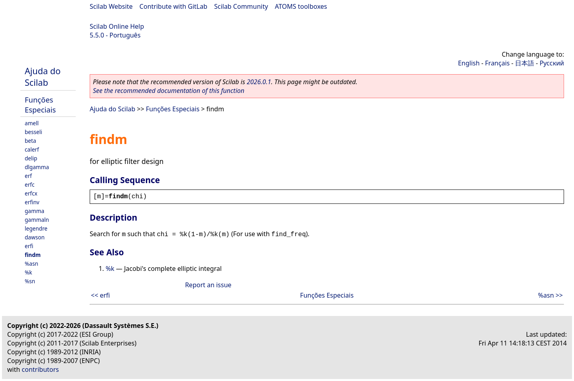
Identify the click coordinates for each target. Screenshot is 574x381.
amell (32, 123)
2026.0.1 (259, 81)
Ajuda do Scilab (43, 76)
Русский (552, 63)
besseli (33, 132)
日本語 (524, 63)
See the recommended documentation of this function (168, 90)
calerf (32, 149)
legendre (36, 228)
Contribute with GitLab (173, 6)
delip (31, 158)
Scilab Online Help (117, 26)
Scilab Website (111, 6)
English (469, 63)
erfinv (32, 202)
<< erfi (100, 295)
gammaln (37, 219)
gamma (34, 211)
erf (28, 176)
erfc (29, 184)
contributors (40, 369)
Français (497, 63)
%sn (30, 281)
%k (28, 272)
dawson (35, 237)
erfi (29, 246)
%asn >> (550, 295)
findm (33, 255)
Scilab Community (241, 6)
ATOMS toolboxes (301, 6)
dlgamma (37, 167)
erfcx (31, 193)
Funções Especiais (40, 104)
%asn (31, 263)
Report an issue (208, 284)
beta (30, 140)
